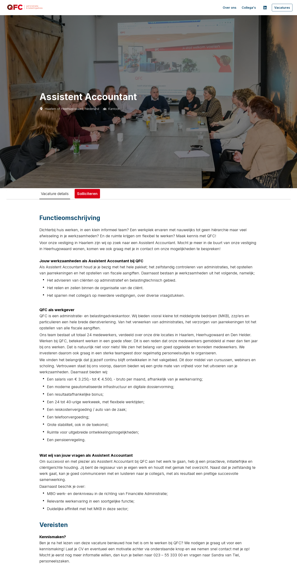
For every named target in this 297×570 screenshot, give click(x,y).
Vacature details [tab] (55, 193)
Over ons (229, 7)
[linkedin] (265, 7)
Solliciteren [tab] (87, 193)
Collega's (249, 7)
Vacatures (282, 7)
